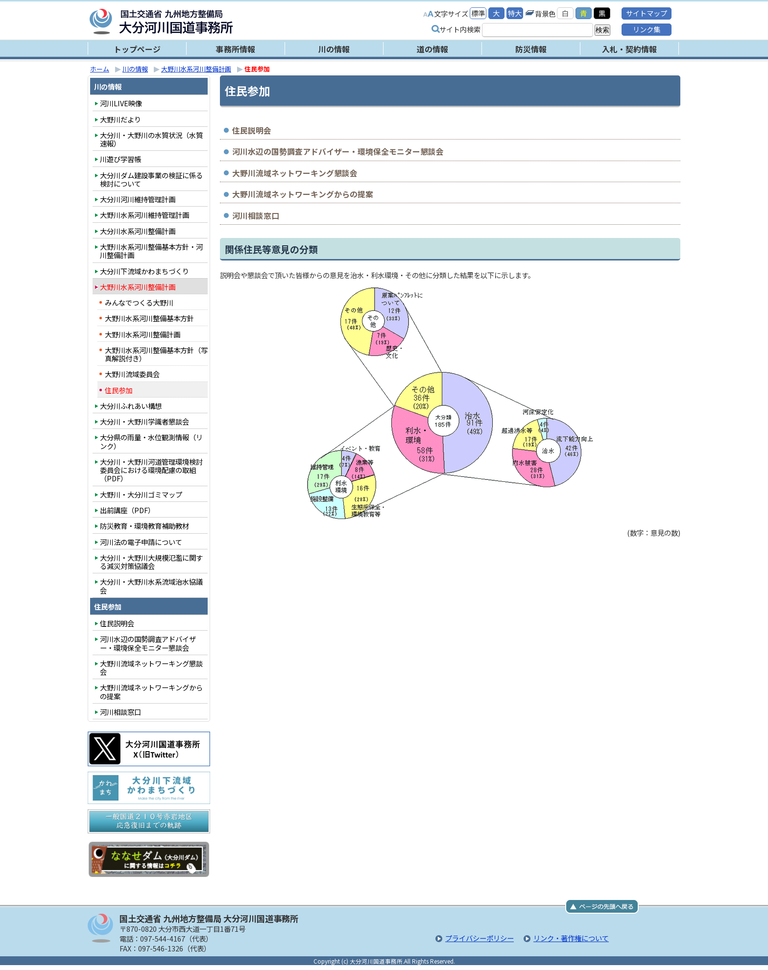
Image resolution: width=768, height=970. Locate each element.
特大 (515, 13)
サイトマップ (646, 13)
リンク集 (646, 29)
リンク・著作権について (571, 938)
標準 (478, 13)
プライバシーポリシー (479, 938)
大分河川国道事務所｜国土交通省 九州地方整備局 (212, 21)
